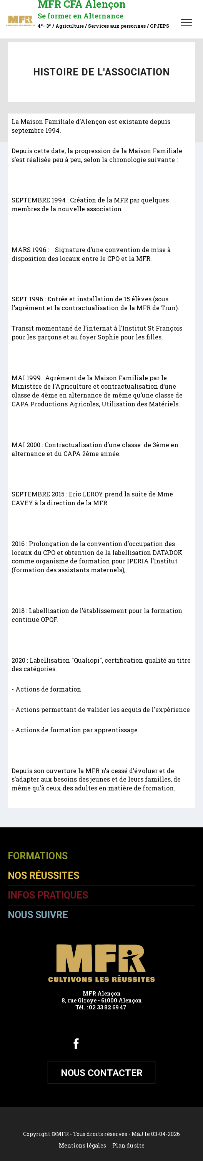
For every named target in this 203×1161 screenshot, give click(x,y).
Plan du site (128, 1145)
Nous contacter (102, 1072)
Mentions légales (82, 1145)
